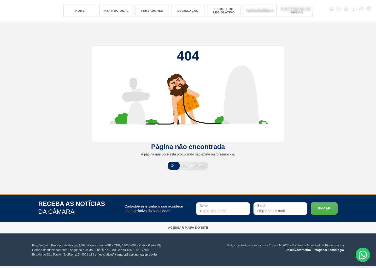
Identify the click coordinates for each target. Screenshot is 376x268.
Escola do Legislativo (224, 10)
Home (80, 10)
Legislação (188, 10)
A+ (263, 9)
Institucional (116, 10)
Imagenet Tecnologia (329, 251)
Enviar (324, 210)
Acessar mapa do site (188, 229)
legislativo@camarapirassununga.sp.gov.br (128, 256)
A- (249, 9)
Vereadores (152, 10)
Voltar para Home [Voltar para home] (188, 166)
